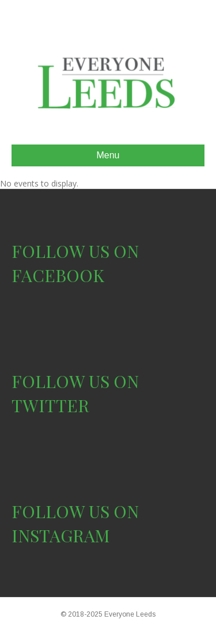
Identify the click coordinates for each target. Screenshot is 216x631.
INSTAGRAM (61, 535)
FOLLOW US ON (75, 251)
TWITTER (50, 405)
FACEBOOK (58, 275)
